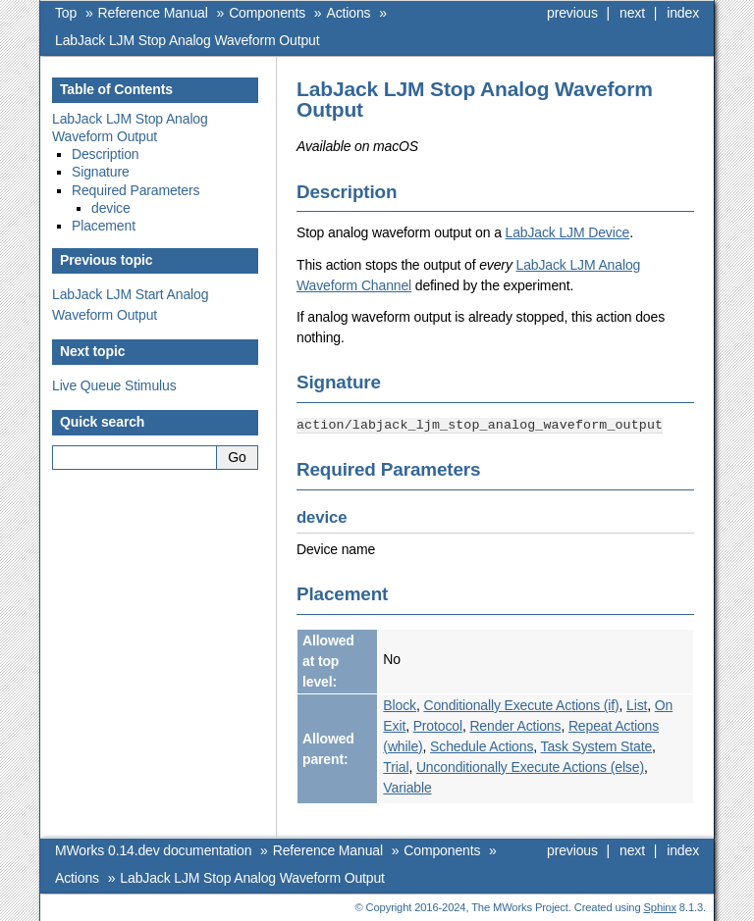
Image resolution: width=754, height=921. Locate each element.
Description (105, 154)
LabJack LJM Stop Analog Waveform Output (187, 40)
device (111, 208)
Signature (101, 171)
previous (572, 13)
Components (267, 13)
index (683, 13)
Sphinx (660, 906)
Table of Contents (116, 89)
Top (66, 13)
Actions (349, 13)
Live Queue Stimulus (114, 385)
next (632, 13)
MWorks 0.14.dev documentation (153, 849)
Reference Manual (153, 13)
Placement (103, 225)
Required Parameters (135, 190)
